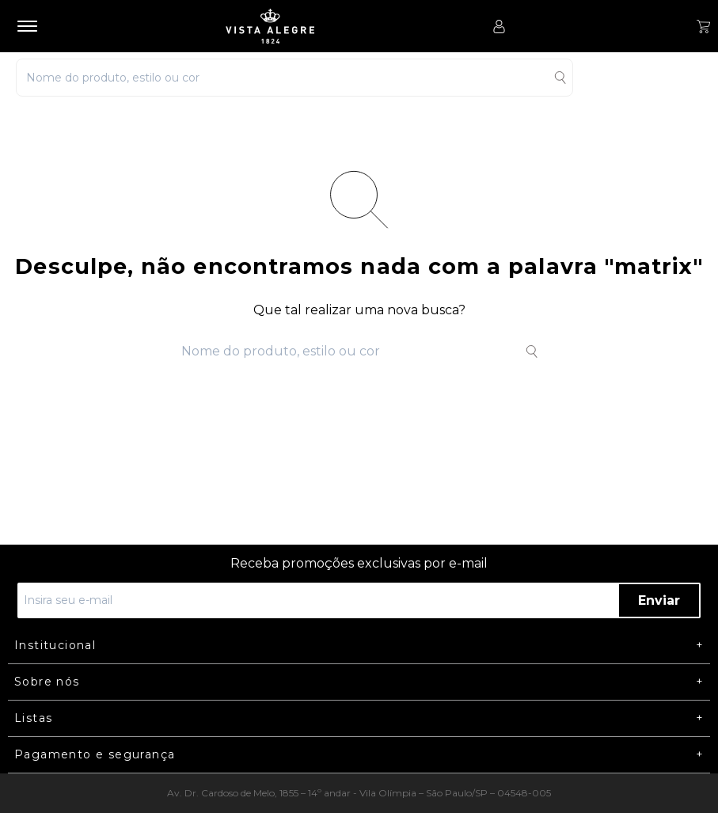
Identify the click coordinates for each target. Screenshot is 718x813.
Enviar (659, 600)
